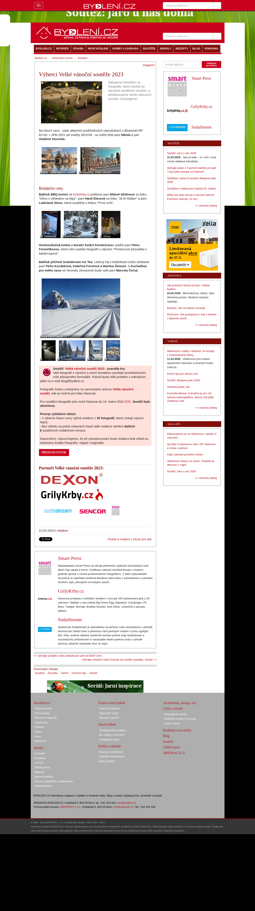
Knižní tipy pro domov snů (182, 373)
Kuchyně (40, 753)
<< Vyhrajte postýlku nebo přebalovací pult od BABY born (68, 655)
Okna (38, 736)
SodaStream (70, 619)
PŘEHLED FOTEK (54, 452)
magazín (149, 65)
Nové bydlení (107, 724)
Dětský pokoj (42, 767)
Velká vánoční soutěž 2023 (84, 368)
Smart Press (69, 558)
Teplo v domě (172, 723)
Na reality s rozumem (112, 734)
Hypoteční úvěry (109, 713)
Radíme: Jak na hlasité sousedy (186, 308)
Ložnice (39, 762)
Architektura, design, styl (179, 703)
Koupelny (40, 758)
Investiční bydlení (109, 708)
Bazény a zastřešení (111, 751)
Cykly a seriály (173, 708)
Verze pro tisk (142, 539)
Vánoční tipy (79, 673)
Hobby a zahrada (109, 746)
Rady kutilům (107, 761)
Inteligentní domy (109, 739)
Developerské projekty (112, 730)
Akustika (53, 673)
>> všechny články (206, 205)
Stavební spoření (109, 717)
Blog (166, 736)
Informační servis (62, 58)
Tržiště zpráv (171, 747)
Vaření (64, 673)
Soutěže (40, 673)
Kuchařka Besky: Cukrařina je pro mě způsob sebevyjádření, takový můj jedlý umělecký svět (190, 397)
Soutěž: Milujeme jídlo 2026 (183, 380)
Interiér (93, 673)
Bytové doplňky (44, 776)
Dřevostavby (42, 713)
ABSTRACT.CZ (174, 753)
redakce (62, 530)
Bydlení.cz (41, 58)
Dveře (38, 731)
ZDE (128, 401)
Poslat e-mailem (119, 539)
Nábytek (40, 772)
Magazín (174, 424)
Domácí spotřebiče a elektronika (54, 781)
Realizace (40, 741)
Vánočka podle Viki (178, 386)
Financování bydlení (111, 703)
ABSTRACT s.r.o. (70, 806)
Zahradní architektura (112, 756)
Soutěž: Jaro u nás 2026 (181, 153)
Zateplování (42, 722)
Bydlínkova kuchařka (177, 730)
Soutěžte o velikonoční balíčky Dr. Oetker (191, 188)
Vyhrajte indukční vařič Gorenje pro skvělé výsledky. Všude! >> (119, 659)
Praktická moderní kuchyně (180, 718)
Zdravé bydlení (43, 785)
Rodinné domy (43, 708)
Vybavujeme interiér (175, 714)
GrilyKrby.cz (81, 194)
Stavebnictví (42, 703)
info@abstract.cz (124, 806)
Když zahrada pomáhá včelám (185, 454)
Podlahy (39, 727)
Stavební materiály (46, 717)
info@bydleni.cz (126, 802)
